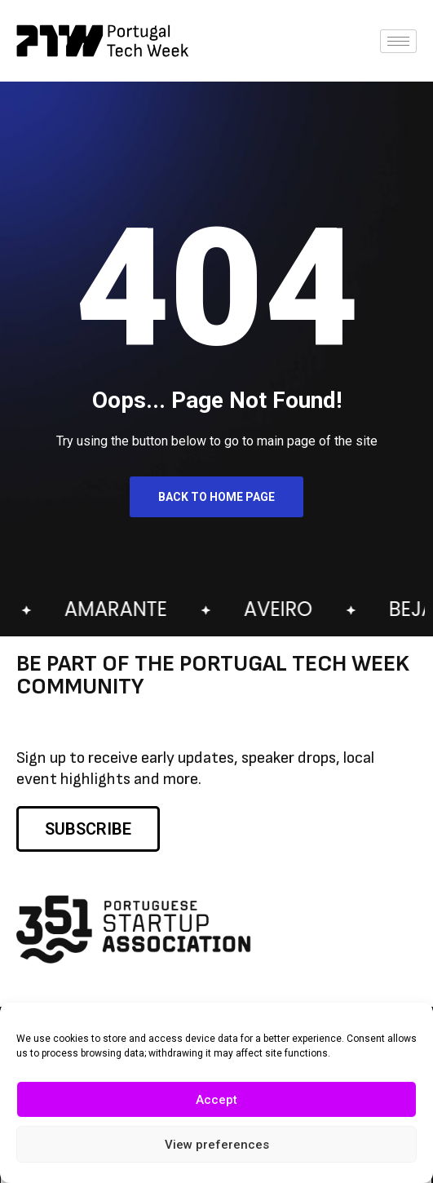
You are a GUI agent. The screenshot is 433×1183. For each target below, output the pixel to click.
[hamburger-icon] (398, 41)
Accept (216, 1101)
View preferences (217, 1146)
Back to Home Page (216, 496)
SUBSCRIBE (88, 829)
